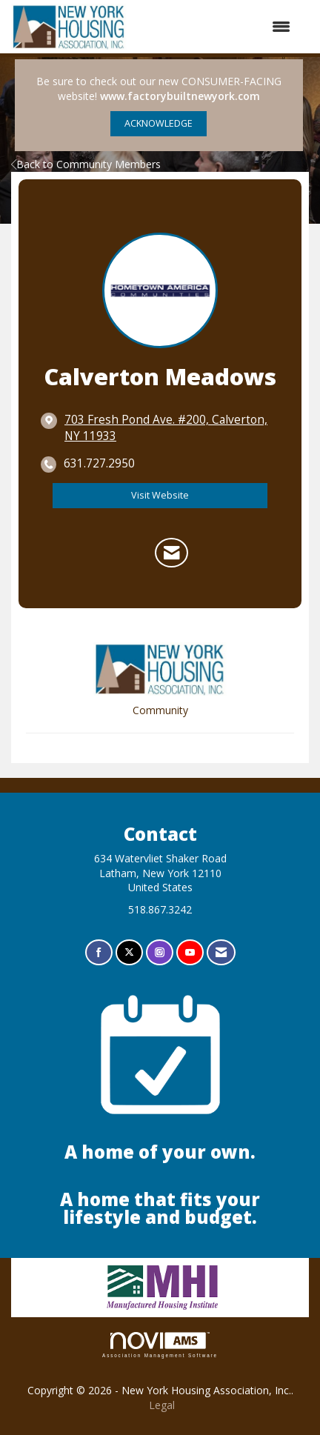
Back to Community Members (86, 164)
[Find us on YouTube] (190, 952)
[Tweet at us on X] (129, 952)
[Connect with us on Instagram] (159, 952)
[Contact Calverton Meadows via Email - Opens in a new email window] (171, 552)
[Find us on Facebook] (99, 952)
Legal (162, 1405)
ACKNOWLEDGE (158, 123)
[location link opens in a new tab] (171, 428)
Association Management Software (160, 1345)
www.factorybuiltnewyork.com (180, 96)
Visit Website (160, 495)
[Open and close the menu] (216, 26)
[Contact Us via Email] (221, 952)
